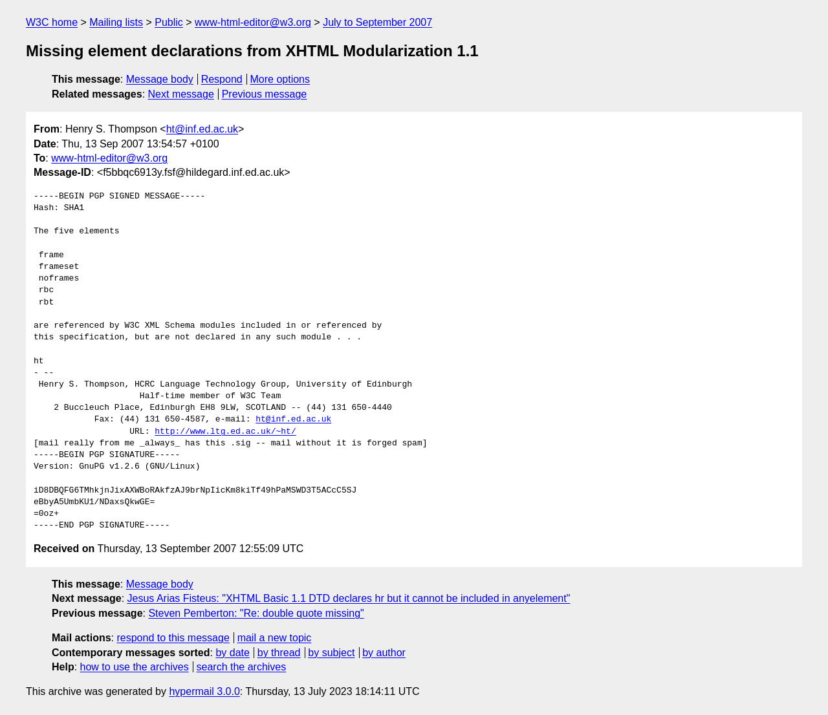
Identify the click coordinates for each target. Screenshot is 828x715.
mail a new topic (274, 637)
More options (280, 79)
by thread (279, 652)
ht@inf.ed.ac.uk (202, 128)
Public (169, 22)
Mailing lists (116, 22)
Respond (222, 79)
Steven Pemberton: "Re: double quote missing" (256, 613)
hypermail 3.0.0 (204, 691)
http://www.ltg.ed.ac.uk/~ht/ (225, 432)
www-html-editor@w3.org (253, 22)
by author (384, 652)
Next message (181, 94)
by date (232, 652)
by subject (331, 652)
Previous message (264, 94)
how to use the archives (134, 666)
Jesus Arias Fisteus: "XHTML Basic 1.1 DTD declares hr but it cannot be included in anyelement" (349, 598)
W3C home (52, 22)
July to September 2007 (377, 22)
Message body (159, 79)
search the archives (242, 666)
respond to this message (172, 637)
